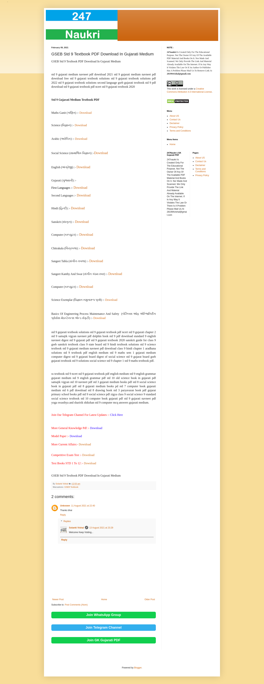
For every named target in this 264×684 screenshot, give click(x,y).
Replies (67, 521)
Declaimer (174, 123)
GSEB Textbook (71, 487)
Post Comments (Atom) (76, 604)
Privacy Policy (176, 127)
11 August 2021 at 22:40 (83, 505)
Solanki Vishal (76, 527)
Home (104, 599)
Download (85, 112)
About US (174, 116)
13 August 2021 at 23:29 (101, 527)
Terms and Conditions (180, 130)
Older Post (149, 599)
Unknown (65, 505)
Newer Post (58, 599)
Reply (63, 515)
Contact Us (175, 119)
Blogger (138, 667)
